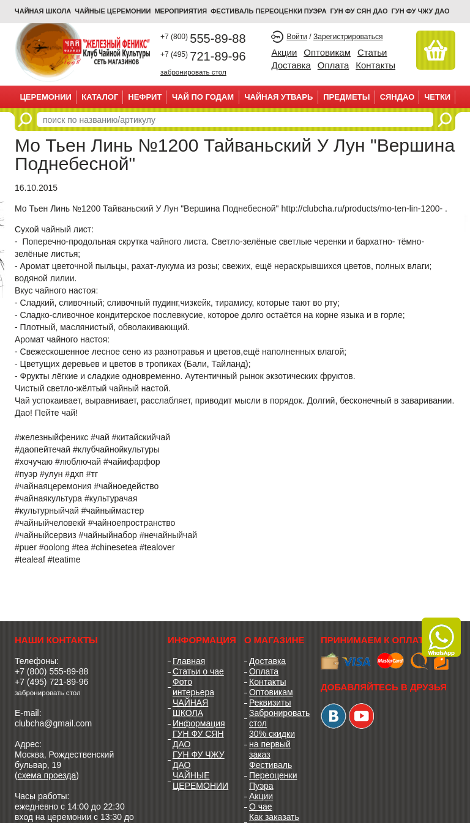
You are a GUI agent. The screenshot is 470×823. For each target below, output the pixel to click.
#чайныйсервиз (45, 535)
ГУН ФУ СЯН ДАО (359, 11)
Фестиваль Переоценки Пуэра (273, 775)
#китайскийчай (141, 437)
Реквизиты (270, 702)
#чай (100, 437)
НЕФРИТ (145, 96)
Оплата (333, 65)
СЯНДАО (397, 96)
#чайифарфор (131, 462)
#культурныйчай (47, 510)
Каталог (99, 96)
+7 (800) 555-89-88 (51, 671)
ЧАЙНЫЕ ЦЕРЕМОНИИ (113, 11)
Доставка (290, 65)
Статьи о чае (198, 671)
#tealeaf (30, 559)
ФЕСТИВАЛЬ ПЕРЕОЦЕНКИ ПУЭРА (268, 11)
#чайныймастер (112, 510)
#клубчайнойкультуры (116, 449)
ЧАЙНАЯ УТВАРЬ (278, 96)
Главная (189, 661)
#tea (80, 547)
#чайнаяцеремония (53, 486)
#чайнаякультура (48, 498)
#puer (26, 547)
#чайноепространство (131, 523)
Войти (296, 36)
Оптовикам (327, 52)
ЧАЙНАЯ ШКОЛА (190, 708)
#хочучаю (34, 462)
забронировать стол (193, 72)
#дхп (74, 474)
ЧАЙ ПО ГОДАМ (203, 96)
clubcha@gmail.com (53, 723)
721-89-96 (203, 56)
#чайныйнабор (107, 535)
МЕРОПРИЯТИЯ (180, 11)
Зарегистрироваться (347, 36)
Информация (199, 723)
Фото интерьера (193, 687)
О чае (260, 806)
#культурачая (110, 498)
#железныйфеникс (51, 437)
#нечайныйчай (168, 535)
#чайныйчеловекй (50, 523)
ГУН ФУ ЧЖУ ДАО (421, 11)
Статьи (372, 52)
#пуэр (26, 474)
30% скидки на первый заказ (272, 744)
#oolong (54, 547)
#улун (51, 474)
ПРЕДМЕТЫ (346, 96)
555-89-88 (203, 38)
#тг (92, 474)
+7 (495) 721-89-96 (51, 682)
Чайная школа (43, 11)
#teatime (64, 559)
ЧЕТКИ (437, 96)
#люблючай (78, 462)
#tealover (157, 547)
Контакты (375, 65)
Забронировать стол (275, 718)
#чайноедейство (126, 486)
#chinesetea (114, 547)
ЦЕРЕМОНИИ (46, 96)
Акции (284, 52)
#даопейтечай (42, 449)
